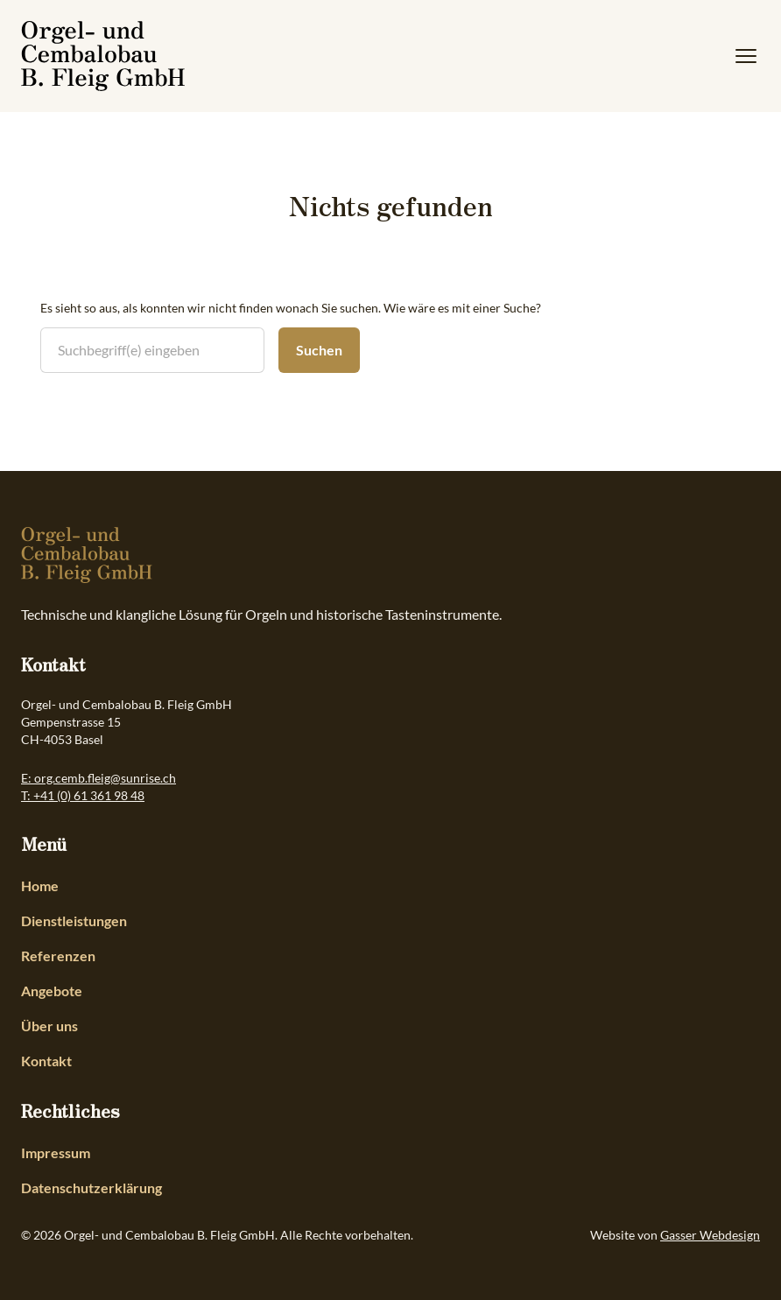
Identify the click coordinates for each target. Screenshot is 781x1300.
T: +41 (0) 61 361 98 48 (82, 795)
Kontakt (46, 1060)
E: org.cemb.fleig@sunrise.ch (98, 777)
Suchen (319, 349)
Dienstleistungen (74, 920)
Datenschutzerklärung (91, 1187)
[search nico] (152, 350)
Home (40, 885)
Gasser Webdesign (710, 1234)
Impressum (55, 1152)
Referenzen (58, 955)
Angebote (51, 990)
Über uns (49, 1025)
